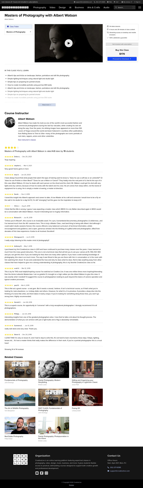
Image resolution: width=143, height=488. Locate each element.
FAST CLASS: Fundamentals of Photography (50, 409)
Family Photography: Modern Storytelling (49, 381)
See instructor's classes (27, 140)
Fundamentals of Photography (16, 380)
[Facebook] (41, 473)
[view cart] (116, 2)
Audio (106, 7)
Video (52, 7)
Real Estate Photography (14, 436)
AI (70, 7)
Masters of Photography (15, 32)
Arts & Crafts (93, 7)
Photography (39, 7)
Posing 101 (76, 408)
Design (62, 7)
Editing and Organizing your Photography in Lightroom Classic (85, 381)
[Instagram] (46, 473)
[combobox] (124, 7)
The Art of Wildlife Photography (17, 408)
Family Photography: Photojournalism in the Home (53, 437)
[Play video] (69, 43)
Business (79, 7)
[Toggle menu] (139, 7)
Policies (71, 485)
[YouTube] (37, 473)
